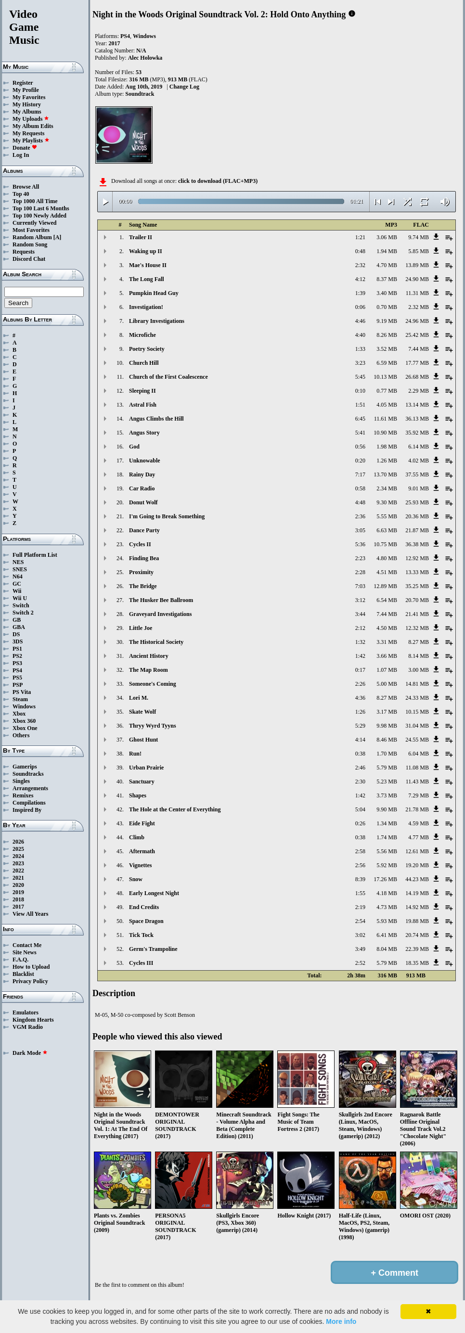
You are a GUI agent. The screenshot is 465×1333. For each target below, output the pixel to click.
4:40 (360, 335)
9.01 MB (418, 488)
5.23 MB (386, 781)
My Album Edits (33, 126)
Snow (135, 879)
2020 (18, 885)
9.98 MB (386, 725)
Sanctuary (142, 781)
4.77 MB (418, 837)
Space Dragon (146, 921)
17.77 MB (417, 362)
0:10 (360, 390)
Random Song (30, 244)
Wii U (20, 598)
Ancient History (148, 656)
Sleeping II (142, 390)
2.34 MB (386, 488)
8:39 (360, 879)
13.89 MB (417, 265)
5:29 (360, 725)
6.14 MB (418, 446)
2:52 (360, 963)
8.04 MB (386, 949)
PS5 (17, 677)
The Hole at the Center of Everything (174, 809)
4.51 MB (386, 572)
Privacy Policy (30, 981)
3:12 (360, 600)
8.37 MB (386, 279)
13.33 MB (417, 572)
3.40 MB (386, 293)
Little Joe (140, 628)
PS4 (17, 670)
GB (17, 619)
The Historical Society (156, 642)
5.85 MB (418, 251)
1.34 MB (386, 823)
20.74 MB (417, 935)
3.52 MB (386, 349)
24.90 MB (417, 279)
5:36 (360, 544)
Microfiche (142, 335)
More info (341, 1321)
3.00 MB (418, 669)
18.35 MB (417, 963)
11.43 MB (417, 781)
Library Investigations (156, 321)
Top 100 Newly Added (39, 215)
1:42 (360, 656)
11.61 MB (385, 418)
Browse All (26, 186)
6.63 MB (386, 530)
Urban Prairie (146, 767)
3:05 (360, 530)
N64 (18, 576)
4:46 (360, 321)
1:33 (360, 349)
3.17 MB (386, 711)
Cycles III (141, 963)
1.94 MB (386, 251)
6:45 (360, 418)
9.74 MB (418, 237)
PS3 (17, 663)
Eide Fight (142, 823)
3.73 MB (386, 795)
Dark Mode (30, 1053)
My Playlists (31, 140)
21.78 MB (417, 809)
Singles (21, 781)
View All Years (30, 913)
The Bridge (143, 586)
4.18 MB (386, 893)
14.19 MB (417, 893)
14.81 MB (417, 683)
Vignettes (140, 865)
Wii (17, 591)
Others (21, 735)
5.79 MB (386, 767)
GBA (19, 627)
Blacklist (23, 974)
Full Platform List (35, 554)
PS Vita (22, 692)
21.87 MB (417, 530)
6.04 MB (418, 753)
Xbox (19, 713)
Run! (135, 753)
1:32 (360, 642)
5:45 (360, 376)
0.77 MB (386, 390)
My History (27, 104)
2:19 (360, 907)
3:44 (360, 614)
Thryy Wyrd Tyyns (152, 725)
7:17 (360, 474)
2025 (18, 849)
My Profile (26, 90)
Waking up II (145, 251)
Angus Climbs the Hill (156, 418)
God (134, 446)
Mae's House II (148, 265)
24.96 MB (417, 321)
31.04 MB (417, 725)
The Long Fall (146, 279)
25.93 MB (417, 502)
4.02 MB (418, 460)
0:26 (360, 823)
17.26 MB (385, 879)
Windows (24, 706)
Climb (136, 837)
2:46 (360, 767)
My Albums (27, 111)
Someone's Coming (152, 683)
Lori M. (138, 697)
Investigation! (146, 307)
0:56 (360, 446)
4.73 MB (386, 907)
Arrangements (30, 788)
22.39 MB (417, 949)
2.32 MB (418, 307)
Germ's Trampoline (153, 949)
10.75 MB (385, 544)
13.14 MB (417, 404)
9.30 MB (386, 502)
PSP (18, 684)
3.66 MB (386, 656)
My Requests (28, 133)
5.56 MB (386, 851)
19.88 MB (417, 921)
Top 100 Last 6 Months (41, 208)
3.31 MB (386, 642)
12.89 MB (385, 586)
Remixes (23, 795)
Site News (25, 952)
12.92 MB (417, 558)
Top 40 (21, 194)
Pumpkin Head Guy (154, 293)
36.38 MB (417, 544)
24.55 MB (417, 739)
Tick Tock (141, 935)
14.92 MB (417, 907)
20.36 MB (417, 516)
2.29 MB (418, 390)
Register (23, 82)
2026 (18, 841)
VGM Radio (28, 1027)
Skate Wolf (142, 711)
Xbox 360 (24, 721)
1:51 (360, 404)
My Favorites (29, 97)
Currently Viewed (34, 222)
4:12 (360, 279)
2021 (18, 877)
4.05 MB (386, 404)
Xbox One (25, 728)
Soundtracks (28, 773)
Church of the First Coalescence (168, 376)
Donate (25, 147)
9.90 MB (386, 809)
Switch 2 (23, 612)
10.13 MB (385, 376)
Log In (21, 155)
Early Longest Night (154, 893)
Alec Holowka (145, 57)
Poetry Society (147, 349)
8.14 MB (418, 656)
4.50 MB (386, 628)
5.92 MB (386, 865)
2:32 (360, 265)
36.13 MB (417, 418)
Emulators (26, 1012)
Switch (21, 605)
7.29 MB (418, 795)
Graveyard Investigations (160, 614)
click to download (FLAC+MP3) (218, 181)
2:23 (360, 558)
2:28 (360, 572)
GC (17, 583)
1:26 (360, 711)
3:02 (360, 935)
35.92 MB (417, 432)
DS (16, 634)
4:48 (360, 502)
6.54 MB (386, 600)
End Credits (144, 907)
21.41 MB (417, 614)
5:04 (360, 809)
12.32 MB (417, 628)
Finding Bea (144, 558)
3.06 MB (386, 237)
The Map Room (148, 669)
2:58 (360, 851)
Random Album (32, 237)
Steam (20, 699)
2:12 (360, 628)
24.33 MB (417, 697)
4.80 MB (386, 558)
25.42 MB (417, 335)
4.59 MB (418, 823)
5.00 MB (386, 683)
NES (18, 562)
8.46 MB (386, 739)
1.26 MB (386, 460)
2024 (18, 856)
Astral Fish (142, 404)
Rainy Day (142, 474)
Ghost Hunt (143, 739)
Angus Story (144, 432)
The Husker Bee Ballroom (161, 600)
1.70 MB (386, 753)
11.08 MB (417, 767)
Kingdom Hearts (33, 1019)
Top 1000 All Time (35, 201)
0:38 (360, 753)
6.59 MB (386, 362)
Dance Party (144, 530)
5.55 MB (386, 516)
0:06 (360, 307)
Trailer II (140, 237)
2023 (18, 863)
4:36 (360, 697)
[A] (57, 237)
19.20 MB (417, 865)
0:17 (360, 669)
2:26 (360, 683)
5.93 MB (386, 921)
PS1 (17, 648)
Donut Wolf (143, 502)
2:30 (360, 781)
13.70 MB (385, 474)
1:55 (360, 893)
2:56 (360, 865)
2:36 (360, 516)
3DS (18, 641)
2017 (18, 906)
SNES (20, 569)
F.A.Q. (20, 959)
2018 (18, 899)
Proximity (141, 572)
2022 (18, 870)
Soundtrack (139, 93)
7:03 (360, 586)
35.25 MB (417, 586)
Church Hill (143, 362)
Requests (24, 251)
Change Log (184, 86)
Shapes (137, 795)
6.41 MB (386, 935)
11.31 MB (417, 293)
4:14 (360, 739)
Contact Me (27, 945)
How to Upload (31, 966)
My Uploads (31, 118)
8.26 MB (386, 335)
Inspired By (27, 810)
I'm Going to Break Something (167, 516)
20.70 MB (417, 600)
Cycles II (140, 544)
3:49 (360, 949)
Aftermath (142, 851)
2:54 (360, 921)
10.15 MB (417, 711)
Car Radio (142, 488)
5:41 (360, 432)
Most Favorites (31, 230)
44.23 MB (417, 879)
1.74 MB (386, 837)
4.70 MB (386, 265)
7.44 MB (418, 349)
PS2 (17, 656)
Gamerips (25, 766)
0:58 (360, 488)
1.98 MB (386, 446)
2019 (18, 892)
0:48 (360, 251)
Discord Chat (29, 259)
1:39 (360, 293)
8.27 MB (418, 642)
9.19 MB (386, 321)
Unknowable (144, 460)
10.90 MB (385, 432)
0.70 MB (386, 307)
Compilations (29, 802)
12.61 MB (417, 851)
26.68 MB (417, 376)
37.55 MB (417, 474)
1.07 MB (386, 669)
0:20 (360, 460)
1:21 (360, 237)
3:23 (360, 362)
